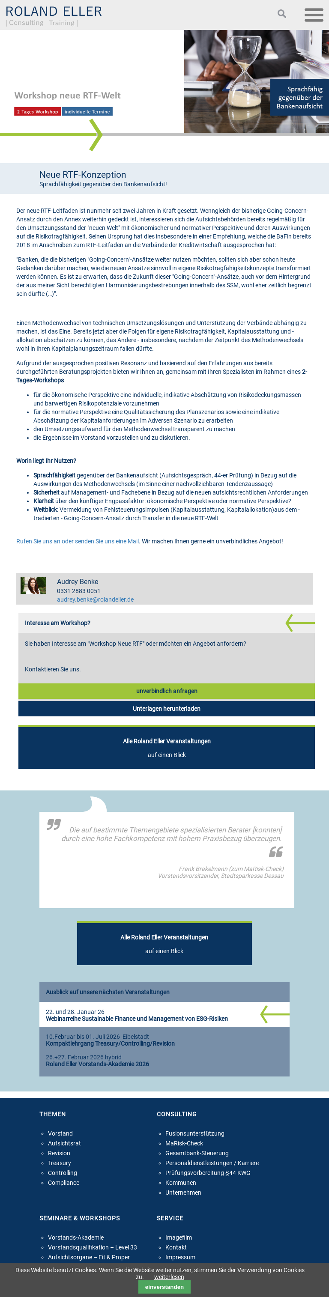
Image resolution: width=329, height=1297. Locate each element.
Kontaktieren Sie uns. (53, 669)
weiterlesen (169, 1276)
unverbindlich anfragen (166, 691)
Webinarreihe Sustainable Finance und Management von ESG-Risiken (137, 1019)
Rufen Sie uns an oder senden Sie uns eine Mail (77, 541)
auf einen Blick (167, 748)
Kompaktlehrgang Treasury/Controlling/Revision (110, 1043)
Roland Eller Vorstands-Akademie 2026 (97, 1064)
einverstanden (164, 1287)
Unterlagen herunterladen (166, 708)
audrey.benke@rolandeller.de (95, 599)
